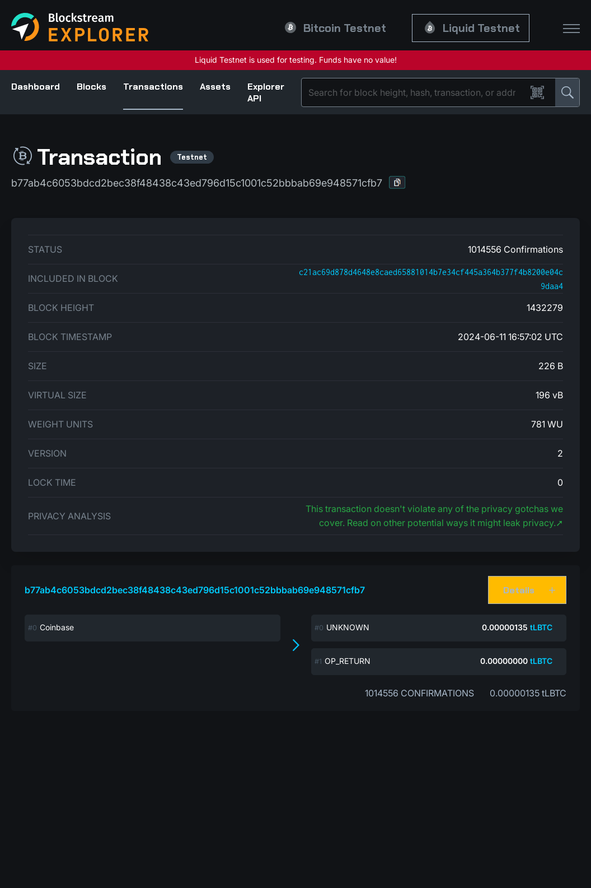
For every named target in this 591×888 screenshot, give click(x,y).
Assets (215, 86)
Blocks (91, 86)
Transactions (153, 86)
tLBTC (541, 627)
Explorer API (265, 92)
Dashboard (35, 86)
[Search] (416, 92)
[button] (397, 182)
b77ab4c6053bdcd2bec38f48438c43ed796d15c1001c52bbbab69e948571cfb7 (195, 590)
